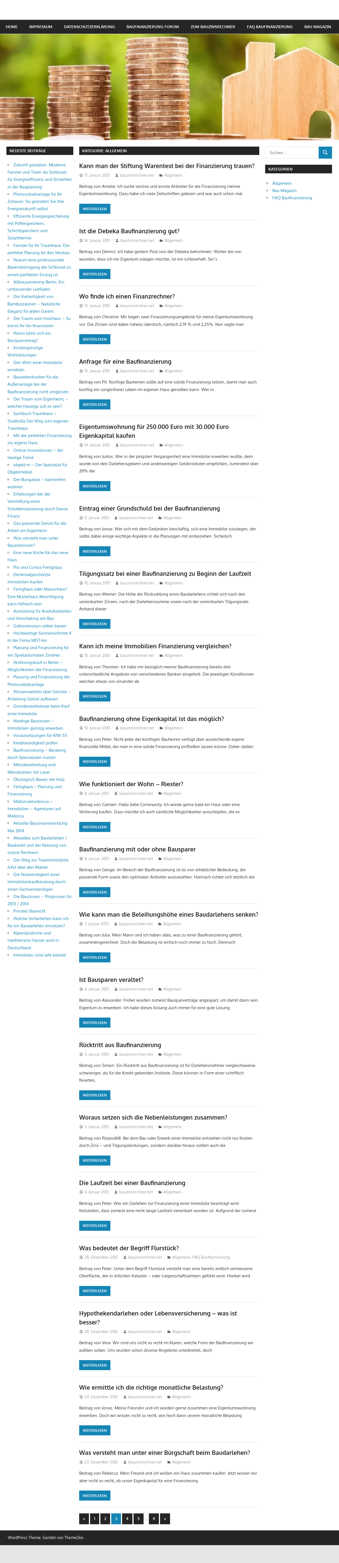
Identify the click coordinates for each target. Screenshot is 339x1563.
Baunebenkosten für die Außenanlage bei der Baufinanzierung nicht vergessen (38, 384)
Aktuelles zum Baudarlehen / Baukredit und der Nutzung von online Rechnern (37, 845)
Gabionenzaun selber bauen (39, 625)
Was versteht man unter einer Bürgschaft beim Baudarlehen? (168, 1470)
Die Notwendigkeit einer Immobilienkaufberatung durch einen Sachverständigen (37, 882)
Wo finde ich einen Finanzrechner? (128, 305)
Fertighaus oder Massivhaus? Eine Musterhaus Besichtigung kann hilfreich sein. (37, 596)
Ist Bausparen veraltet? (112, 997)
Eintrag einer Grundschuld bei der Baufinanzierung (152, 517)
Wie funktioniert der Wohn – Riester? (133, 793)
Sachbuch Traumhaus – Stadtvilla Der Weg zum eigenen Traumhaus (38, 421)
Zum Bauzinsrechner (213, 26)
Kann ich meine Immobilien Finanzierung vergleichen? (157, 655)
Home (12, 26)
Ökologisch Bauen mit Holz (39, 779)
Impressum (40, 26)
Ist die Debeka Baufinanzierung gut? (131, 240)
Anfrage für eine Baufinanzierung (127, 370)
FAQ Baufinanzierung (270, 26)
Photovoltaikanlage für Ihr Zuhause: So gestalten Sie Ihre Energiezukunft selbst (36, 201)
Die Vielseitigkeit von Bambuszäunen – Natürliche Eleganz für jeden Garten (34, 304)
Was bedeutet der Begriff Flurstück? (132, 1266)
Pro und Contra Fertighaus (37, 567)
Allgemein (173, 184)
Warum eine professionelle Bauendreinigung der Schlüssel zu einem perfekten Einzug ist (39, 267)
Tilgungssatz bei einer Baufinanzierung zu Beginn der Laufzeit (168, 582)
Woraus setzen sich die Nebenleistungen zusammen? (156, 1135)
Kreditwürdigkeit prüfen (35, 743)
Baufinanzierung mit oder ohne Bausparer (139, 858)
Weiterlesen (95, 217)
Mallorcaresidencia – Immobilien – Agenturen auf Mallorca (34, 809)
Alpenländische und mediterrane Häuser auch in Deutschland (33, 940)
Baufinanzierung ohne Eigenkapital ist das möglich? (154, 727)
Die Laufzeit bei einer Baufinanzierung (134, 1200)
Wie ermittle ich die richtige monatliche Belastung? (154, 1405)
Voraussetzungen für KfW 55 (40, 735)
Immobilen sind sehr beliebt (39, 955)
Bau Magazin (317, 26)
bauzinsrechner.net (137, 184)
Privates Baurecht (29, 911)
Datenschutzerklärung (89, 26)
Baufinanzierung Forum (153, 26)
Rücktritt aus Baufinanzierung (122, 1063)
